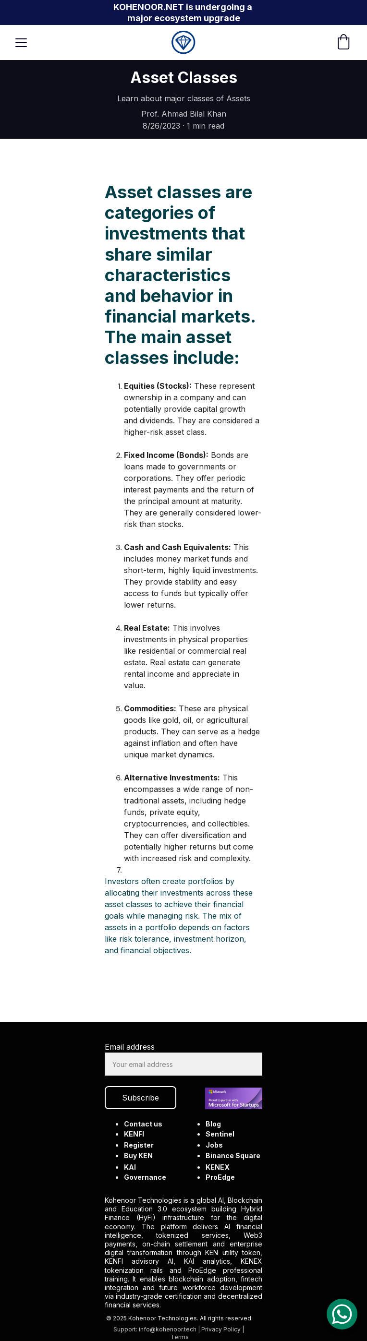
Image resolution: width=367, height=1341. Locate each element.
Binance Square (233, 1155)
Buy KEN (138, 1155)
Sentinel (220, 1134)
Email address (130, 1047)
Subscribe (140, 1097)
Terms (180, 1337)
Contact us (143, 1124)
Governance (145, 1177)
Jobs (214, 1145)
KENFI (134, 1134)
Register (138, 1145)
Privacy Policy (220, 1329)
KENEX (218, 1167)
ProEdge (220, 1177)
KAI (130, 1167)
